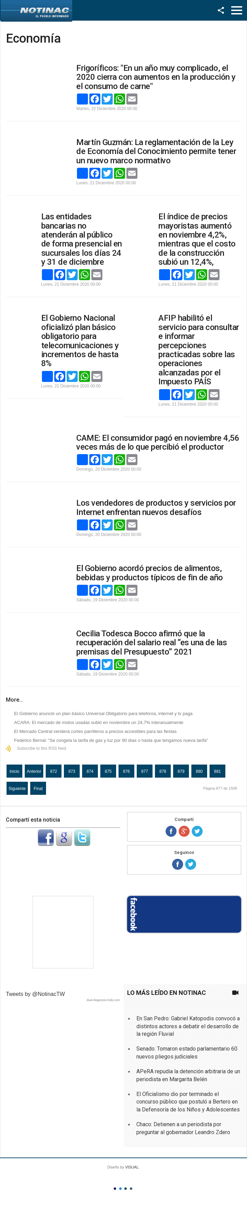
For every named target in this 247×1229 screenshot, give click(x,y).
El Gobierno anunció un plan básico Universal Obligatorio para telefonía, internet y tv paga (103, 713)
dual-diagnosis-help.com (103, 1000)
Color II (120, 1188)
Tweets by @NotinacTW (35, 994)
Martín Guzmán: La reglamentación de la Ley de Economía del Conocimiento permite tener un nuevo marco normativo (156, 151)
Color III (125, 1188)
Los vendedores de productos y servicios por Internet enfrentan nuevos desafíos (156, 507)
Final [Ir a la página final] (38, 788)
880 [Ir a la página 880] (199, 771)
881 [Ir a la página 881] (217, 771)
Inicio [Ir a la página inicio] (14, 771)
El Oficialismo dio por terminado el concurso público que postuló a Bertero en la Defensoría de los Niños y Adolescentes (188, 1102)
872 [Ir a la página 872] (53, 771)
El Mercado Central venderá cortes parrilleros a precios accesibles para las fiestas (95, 731)
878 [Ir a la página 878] (162, 771)
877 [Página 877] (144, 771)
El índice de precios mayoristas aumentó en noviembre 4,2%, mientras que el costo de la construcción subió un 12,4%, (197, 239)
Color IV (131, 1188)
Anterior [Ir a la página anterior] (34, 771)
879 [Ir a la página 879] (181, 771)
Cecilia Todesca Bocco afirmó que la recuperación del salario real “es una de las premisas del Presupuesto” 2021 (151, 643)
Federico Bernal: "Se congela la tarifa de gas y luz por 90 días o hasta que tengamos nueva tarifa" (111, 740)
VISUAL (131, 1167)
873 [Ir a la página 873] (71, 771)
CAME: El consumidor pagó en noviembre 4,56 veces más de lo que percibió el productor (157, 442)
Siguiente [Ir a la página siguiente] (17, 788)
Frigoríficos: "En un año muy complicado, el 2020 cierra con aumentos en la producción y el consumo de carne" (156, 77)
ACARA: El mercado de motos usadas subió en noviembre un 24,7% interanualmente (98, 722)
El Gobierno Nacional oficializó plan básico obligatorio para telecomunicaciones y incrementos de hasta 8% (80, 340)
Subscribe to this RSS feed (41, 748)
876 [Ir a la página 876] (126, 771)
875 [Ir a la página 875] (108, 771)
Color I (115, 1188)
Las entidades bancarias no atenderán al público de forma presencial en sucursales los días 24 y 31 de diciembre (81, 239)
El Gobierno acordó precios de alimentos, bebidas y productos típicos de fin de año (149, 572)
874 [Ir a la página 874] (90, 771)
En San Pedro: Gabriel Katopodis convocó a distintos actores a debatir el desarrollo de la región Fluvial (188, 1026)
